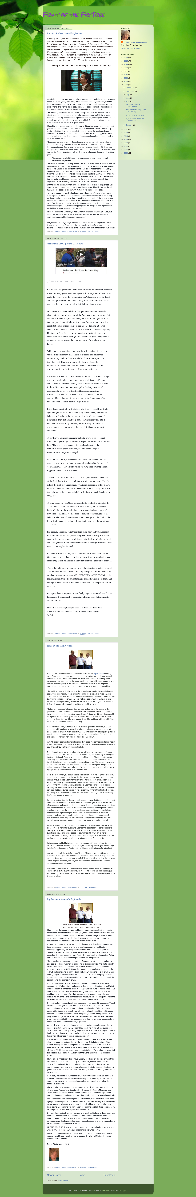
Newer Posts (54, 1175)
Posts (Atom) (63, 1180)
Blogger (123, 1190)
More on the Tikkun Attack (60, 645)
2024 (126, 64)
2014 (126, 136)
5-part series (99, 674)
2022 (126, 71)
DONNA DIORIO (57, 282)
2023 (126, 68)
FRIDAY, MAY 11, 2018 (73, 282)
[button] (82, 282)
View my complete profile (131, 48)
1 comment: (94, 887)
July (128, 95)
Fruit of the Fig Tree (74, 14)
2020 (126, 78)
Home (82, 1175)
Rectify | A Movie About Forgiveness (64, 33)
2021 (126, 75)
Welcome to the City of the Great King (65, 243)
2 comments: (93, 1167)
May (128, 101)
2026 (126, 58)
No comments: (94, 231)
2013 (126, 139)
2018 (126, 85)
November (130, 91)
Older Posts (109, 1175)
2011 (126, 146)
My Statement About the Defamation (64, 899)
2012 (126, 143)
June (128, 98)
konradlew (106, 1190)
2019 (126, 81)
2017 (126, 129)
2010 (126, 150)
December (130, 88)
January (129, 125)
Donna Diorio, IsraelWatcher (135, 42)
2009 (126, 153)
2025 (126, 61)
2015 (126, 133)
